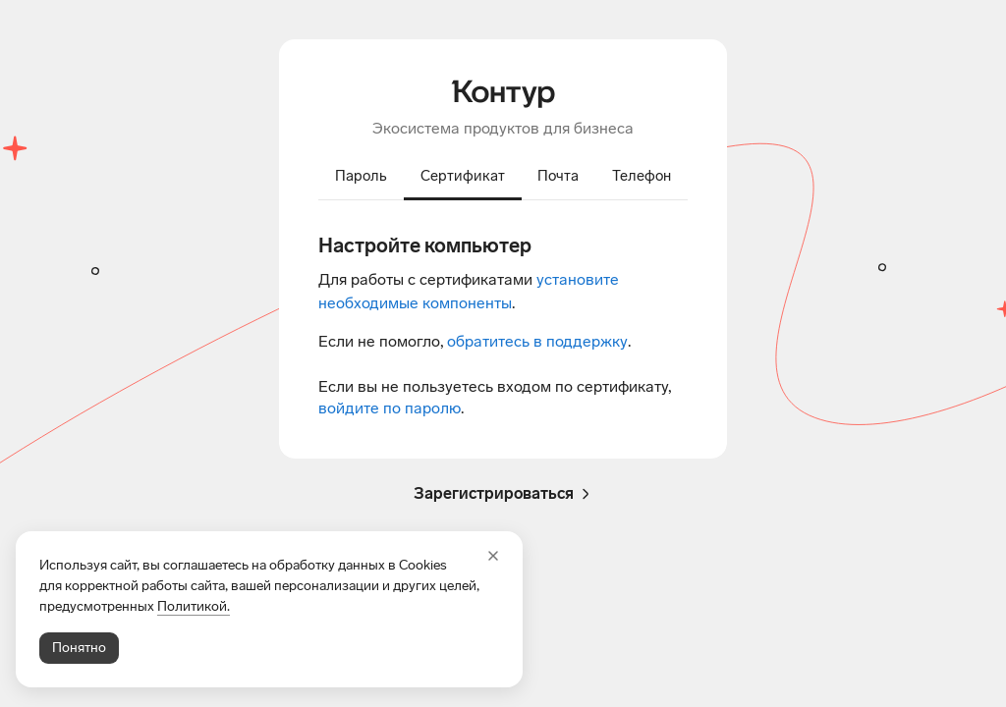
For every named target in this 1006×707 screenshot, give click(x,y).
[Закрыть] (493, 556)
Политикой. (193, 606)
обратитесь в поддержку (537, 341)
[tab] (361, 177)
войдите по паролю (389, 408)
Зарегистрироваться (503, 494)
